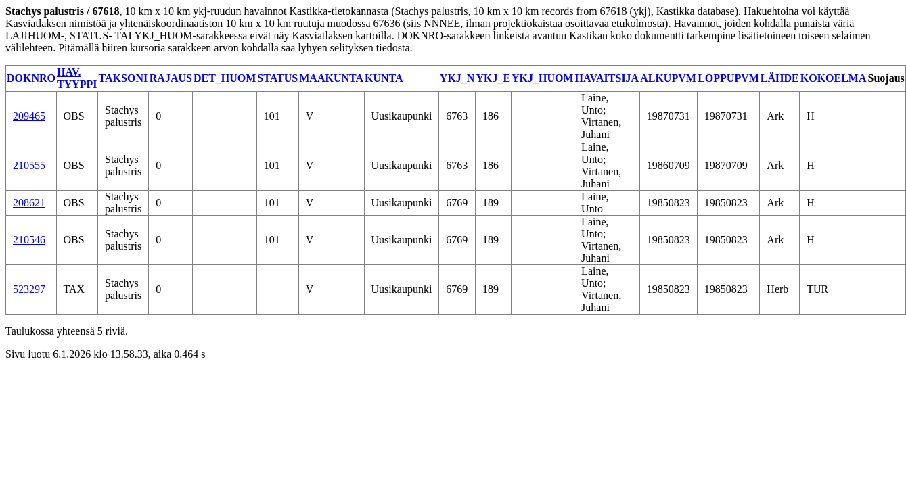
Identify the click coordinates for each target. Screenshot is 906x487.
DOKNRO (31, 78)
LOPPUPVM (728, 78)
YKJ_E (493, 78)
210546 (29, 240)
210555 (29, 165)
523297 (29, 289)
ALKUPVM (668, 78)
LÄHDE (780, 78)
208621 (29, 202)
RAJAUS (171, 78)
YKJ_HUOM (543, 78)
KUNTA (384, 78)
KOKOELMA (833, 78)
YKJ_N (457, 78)
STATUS (277, 78)
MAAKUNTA (331, 78)
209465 (29, 116)
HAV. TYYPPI (77, 78)
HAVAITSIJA (607, 78)
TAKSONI (123, 78)
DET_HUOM (225, 78)
